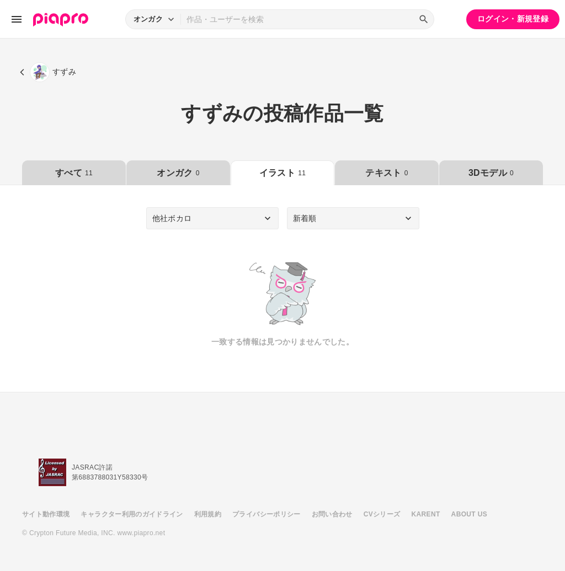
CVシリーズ (382, 514)
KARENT (426, 514)
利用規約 (207, 514)
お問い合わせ (332, 514)
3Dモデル (491, 172)
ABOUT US (469, 514)
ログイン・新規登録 (512, 18)
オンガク (178, 172)
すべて (74, 172)
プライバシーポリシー (266, 514)
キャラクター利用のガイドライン (132, 514)
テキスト (386, 172)
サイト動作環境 (46, 514)
